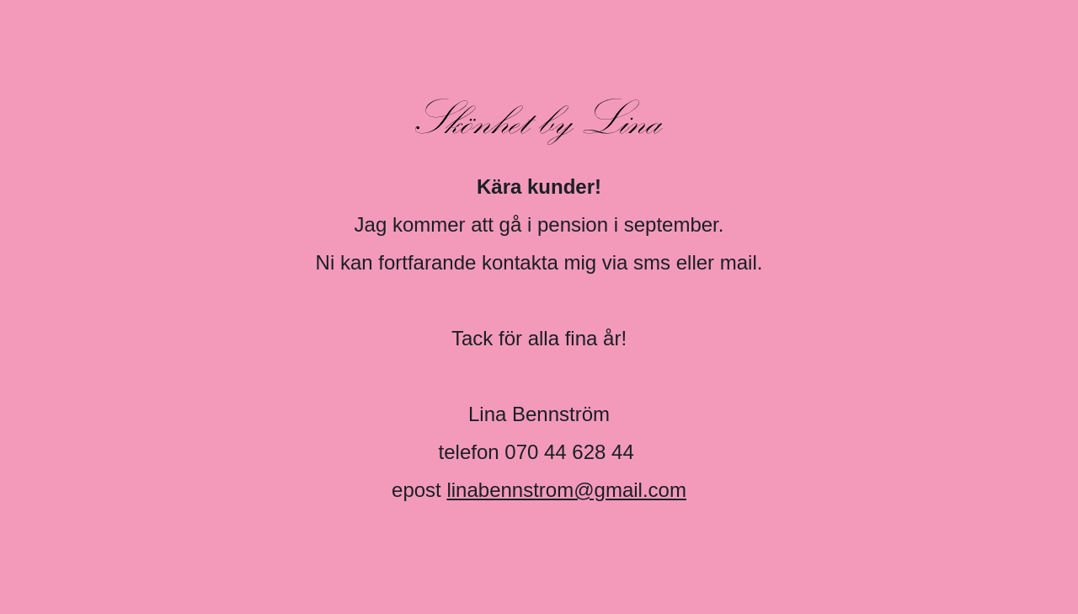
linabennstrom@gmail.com (566, 489)
